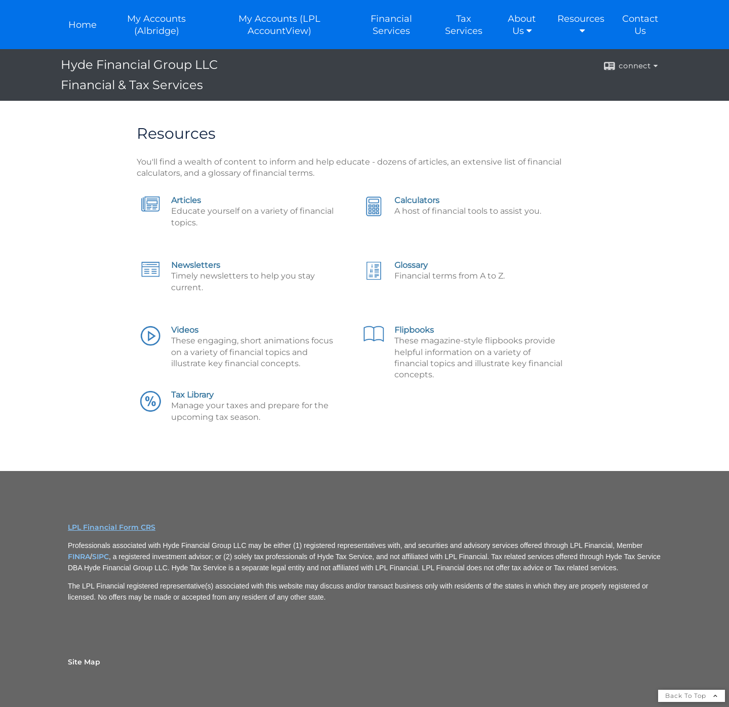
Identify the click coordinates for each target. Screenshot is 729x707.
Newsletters (195, 265)
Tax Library (192, 395)
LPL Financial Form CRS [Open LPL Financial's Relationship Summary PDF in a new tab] (111, 527)
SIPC (100, 556)
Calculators (416, 200)
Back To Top (691, 695)
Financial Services (391, 24)
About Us (522, 24)
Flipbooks (414, 330)
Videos (184, 330)
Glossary (411, 265)
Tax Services (463, 24)
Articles (186, 200)
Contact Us (640, 24)
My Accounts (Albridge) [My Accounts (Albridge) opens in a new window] (156, 24)
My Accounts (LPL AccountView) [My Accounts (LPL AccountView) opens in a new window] (279, 24)
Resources (580, 18)
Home (82, 24)
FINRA (79, 556)
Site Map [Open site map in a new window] (84, 661)
